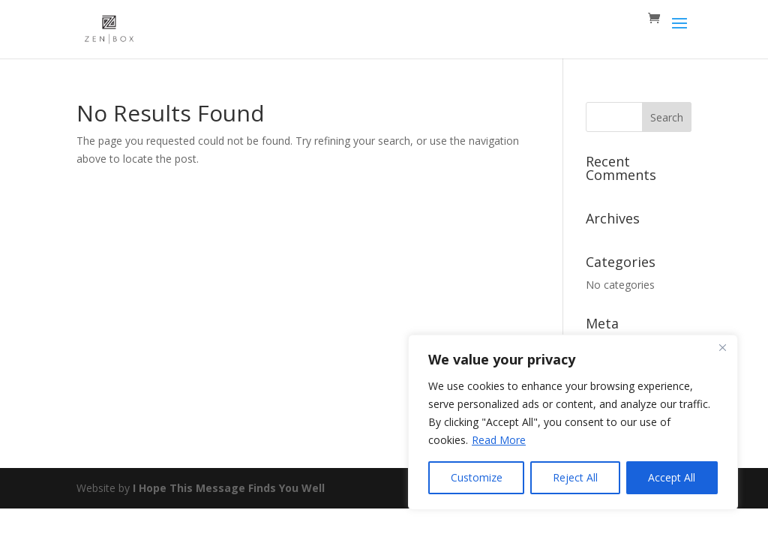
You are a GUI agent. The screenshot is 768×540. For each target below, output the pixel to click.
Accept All (671, 477)
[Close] (722, 347)
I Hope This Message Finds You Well (229, 488)
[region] (573, 422)
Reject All (575, 477)
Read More (499, 440)
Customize (476, 477)
